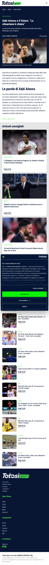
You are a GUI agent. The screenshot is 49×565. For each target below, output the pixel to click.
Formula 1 (5, 528)
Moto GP (4, 531)
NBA (3, 533)
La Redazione (5, 489)
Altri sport (5, 512)
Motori (4, 509)
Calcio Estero (17, 9)
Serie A (4, 523)
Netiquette (4, 491)
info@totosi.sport (33, 557)
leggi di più (7, 169)
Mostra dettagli (38, 288)
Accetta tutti (24, 294)
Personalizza (24, 300)
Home (4, 9)
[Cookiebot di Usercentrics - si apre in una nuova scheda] (38, 257)
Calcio (9, 9)
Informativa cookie (6, 484)
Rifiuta (24, 306)
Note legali (4, 486)
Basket (4, 507)
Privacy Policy (5, 482)
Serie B (4, 525)
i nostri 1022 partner (13, 266)
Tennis (4, 504)
